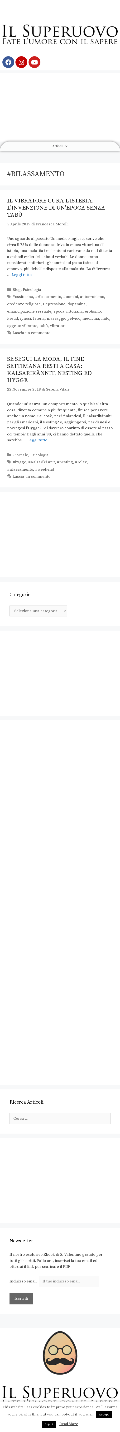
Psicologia (32, 289)
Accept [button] (104, 1414)
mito (105, 318)
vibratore (58, 325)
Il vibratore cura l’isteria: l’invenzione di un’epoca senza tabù (56, 208)
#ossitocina (23, 296)
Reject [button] (49, 1424)
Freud (12, 318)
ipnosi (25, 318)
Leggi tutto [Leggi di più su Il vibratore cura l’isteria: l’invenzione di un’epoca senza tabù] (22, 274)
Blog (17, 289)
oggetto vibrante (22, 325)
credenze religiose (24, 304)
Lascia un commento (31, 332)
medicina (90, 318)
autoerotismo (92, 296)
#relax (81, 462)
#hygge (19, 462)
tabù (43, 325)
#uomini (70, 296)
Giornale (20, 455)
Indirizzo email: (54, 1281)
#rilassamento (48, 296)
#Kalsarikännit (41, 462)
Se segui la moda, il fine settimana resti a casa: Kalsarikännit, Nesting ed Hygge (49, 369)
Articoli (60, 146)
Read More (68, 1424)
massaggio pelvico (63, 318)
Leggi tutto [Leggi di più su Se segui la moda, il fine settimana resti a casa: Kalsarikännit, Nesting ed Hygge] (37, 440)
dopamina (76, 304)
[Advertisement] (60, 106)
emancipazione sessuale (29, 311)
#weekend (44, 469)
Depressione (54, 304)
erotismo (93, 311)
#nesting (65, 462)
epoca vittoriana (68, 311)
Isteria (39, 318)
